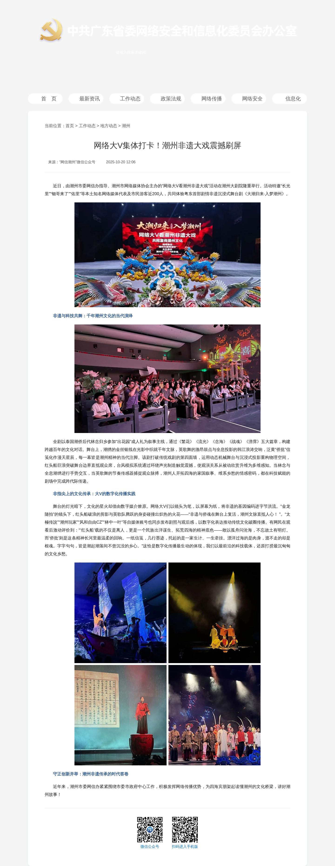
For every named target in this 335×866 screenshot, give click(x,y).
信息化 (293, 99)
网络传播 (211, 99)
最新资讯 (89, 99)
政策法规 (171, 99)
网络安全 (252, 99)
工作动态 (130, 99)
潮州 (126, 125)
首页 (70, 125)
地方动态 (108, 125)
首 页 (49, 99)
